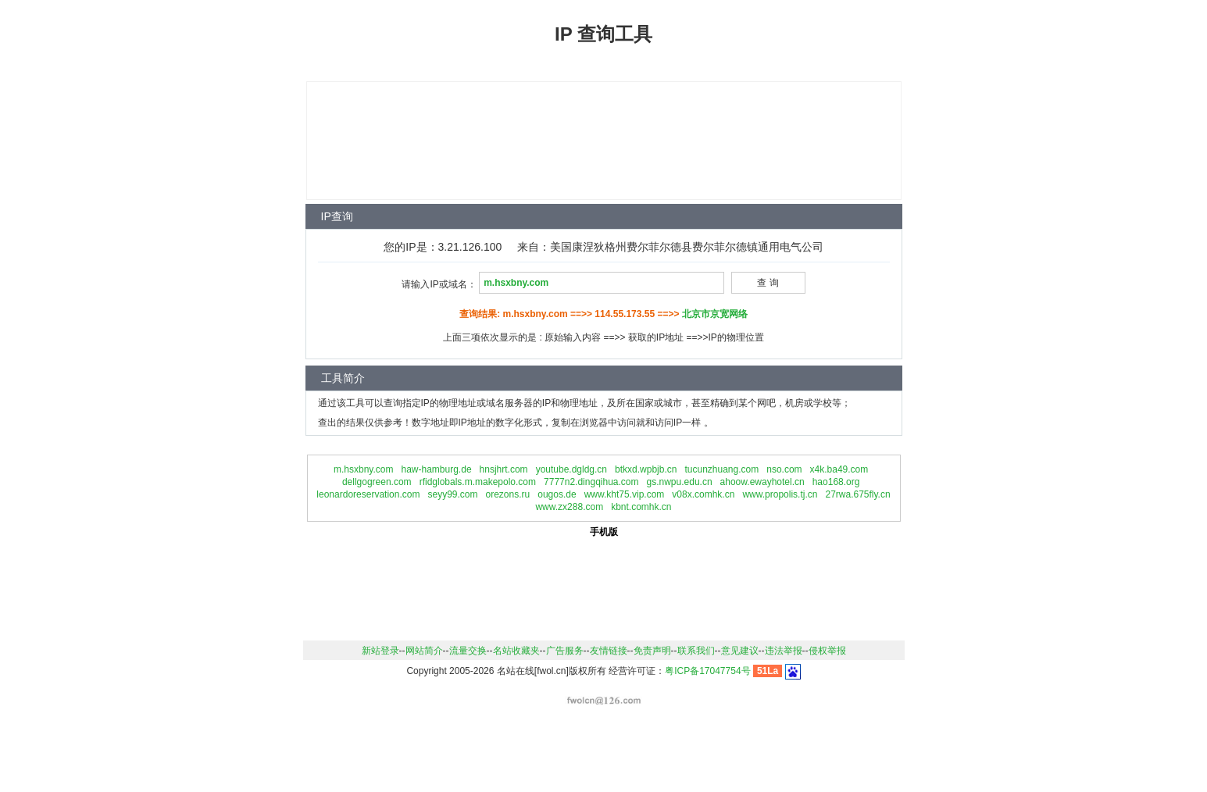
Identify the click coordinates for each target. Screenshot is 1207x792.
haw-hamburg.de (437, 469)
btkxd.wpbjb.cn (646, 469)
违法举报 (783, 650)
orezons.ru (508, 494)
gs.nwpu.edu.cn (679, 481)
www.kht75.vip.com (624, 494)
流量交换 (468, 650)
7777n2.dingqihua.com (591, 481)
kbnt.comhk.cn (641, 506)
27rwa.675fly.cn (857, 494)
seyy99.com (452, 494)
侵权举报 (827, 650)
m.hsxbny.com (363, 469)
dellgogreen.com (377, 481)
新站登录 (380, 650)
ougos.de (556, 494)
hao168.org (836, 481)
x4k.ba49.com (839, 469)
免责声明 (652, 650)
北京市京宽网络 (715, 314)
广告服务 (565, 650)
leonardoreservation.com (368, 494)
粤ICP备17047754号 (707, 670)
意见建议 (740, 650)
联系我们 (696, 650)
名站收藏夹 (516, 650)
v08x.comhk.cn (703, 494)
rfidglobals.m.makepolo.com (478, 481)
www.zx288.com (569, 506)
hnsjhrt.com (504, 469)
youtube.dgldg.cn (571, 469)
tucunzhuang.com (721, 469)
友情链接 (608, 650)
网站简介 (424, 650)
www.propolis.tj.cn (779, 494)
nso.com (784, 469)
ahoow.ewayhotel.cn (762, 481)
